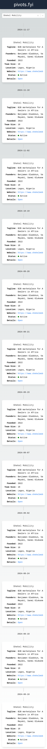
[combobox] (4, 15)
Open (20, 79)
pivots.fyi (23, 4)
